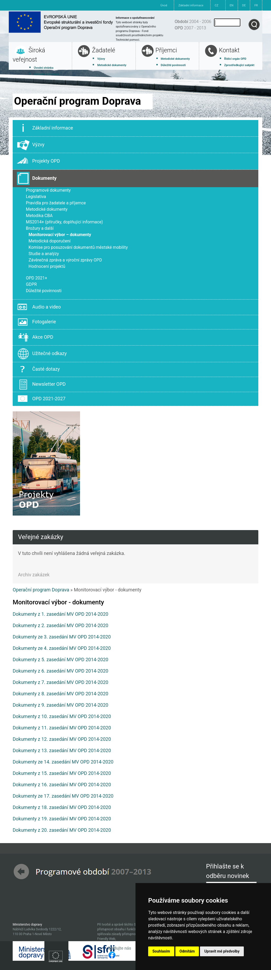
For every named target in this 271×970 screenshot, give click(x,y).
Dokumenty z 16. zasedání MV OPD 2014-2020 (62, 784)
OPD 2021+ (36, 278)
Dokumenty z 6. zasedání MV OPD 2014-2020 (60, 671)
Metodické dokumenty (111, 65)
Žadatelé (103, 50)
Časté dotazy (38, 369)
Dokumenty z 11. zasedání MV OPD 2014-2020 (62, 727)
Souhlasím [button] (161, 951)
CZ (216, 5)
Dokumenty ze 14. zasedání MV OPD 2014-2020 (63, 762)
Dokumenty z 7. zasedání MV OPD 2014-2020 (60, 682)
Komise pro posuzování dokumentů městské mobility (78, 247)
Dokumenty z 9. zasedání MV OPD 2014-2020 (60, 705)
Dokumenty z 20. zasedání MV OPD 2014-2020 (62, 830)
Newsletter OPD (41, 384)
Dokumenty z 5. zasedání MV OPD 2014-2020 (60, 659)
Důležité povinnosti (173, 65)
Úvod (164, 5)
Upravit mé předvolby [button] (221, 951)
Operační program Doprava (41, 589)
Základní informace (190, 5)
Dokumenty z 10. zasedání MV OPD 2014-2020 (62, 716)
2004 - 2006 (193, 21)
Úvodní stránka (43, 68)
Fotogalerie (36, 322)
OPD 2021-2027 (41, 399)
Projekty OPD (38, 161)
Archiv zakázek (34, 574)
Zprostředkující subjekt (239, 65)
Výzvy (101, 59)
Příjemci (166, 50)
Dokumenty (37, 178)
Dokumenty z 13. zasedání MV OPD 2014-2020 (62, 750)
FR (256, 5)
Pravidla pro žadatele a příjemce (56, 202)
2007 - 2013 (190, 27)
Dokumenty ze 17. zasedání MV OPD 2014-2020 (63, 796)
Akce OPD (35, 337)
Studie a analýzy (44, 253)
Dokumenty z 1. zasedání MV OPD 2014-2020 (60, 614)
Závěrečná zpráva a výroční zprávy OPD (65, 260)
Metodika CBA (39, 215)
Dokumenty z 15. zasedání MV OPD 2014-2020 (62, 773)
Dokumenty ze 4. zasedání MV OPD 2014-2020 (62, 648)
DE (244, 5)
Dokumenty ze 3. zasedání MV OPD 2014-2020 (62, 637)
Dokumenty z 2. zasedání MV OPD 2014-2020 (60, 625)
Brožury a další (40, 228)
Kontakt (229, 50)
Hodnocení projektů (47, 266)
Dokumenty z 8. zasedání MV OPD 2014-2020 (60, 693)
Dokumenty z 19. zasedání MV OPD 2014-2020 (62, 818)
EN (231, 5)
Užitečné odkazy (42, 354)
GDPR (31, 284)
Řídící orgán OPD (235, 59)
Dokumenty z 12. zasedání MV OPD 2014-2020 (62, 739)
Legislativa (36, 196)
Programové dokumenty (48, 190)
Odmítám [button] (187, 951)
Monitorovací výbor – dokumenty (60, 234)
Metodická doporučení (50, 240)
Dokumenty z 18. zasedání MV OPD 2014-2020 (62, 807)
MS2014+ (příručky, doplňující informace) (64, 221)
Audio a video (39, 307)
